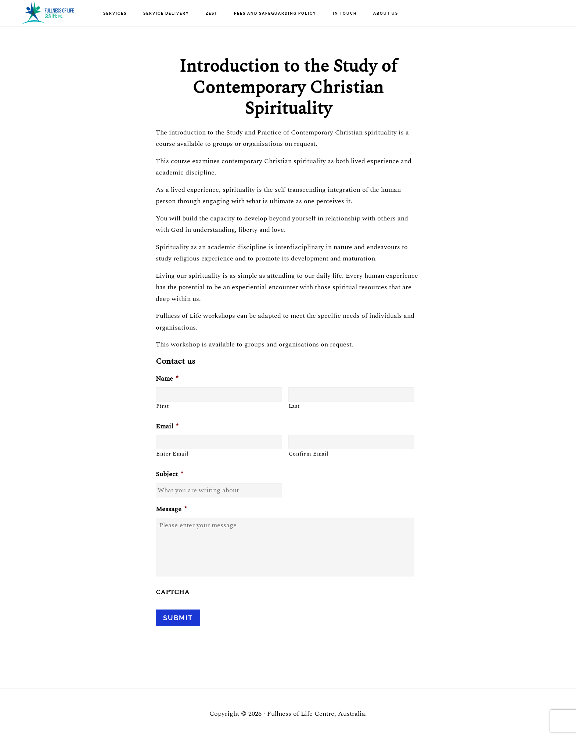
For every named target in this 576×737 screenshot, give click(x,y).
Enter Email (172, 454)
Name (167, 378)
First (162, 406)
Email (167, 426)
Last (294, 406)
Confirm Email (309, 454)
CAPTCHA (173, 592)
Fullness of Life (47, 13)
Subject (169, 474)
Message (171, 509)
